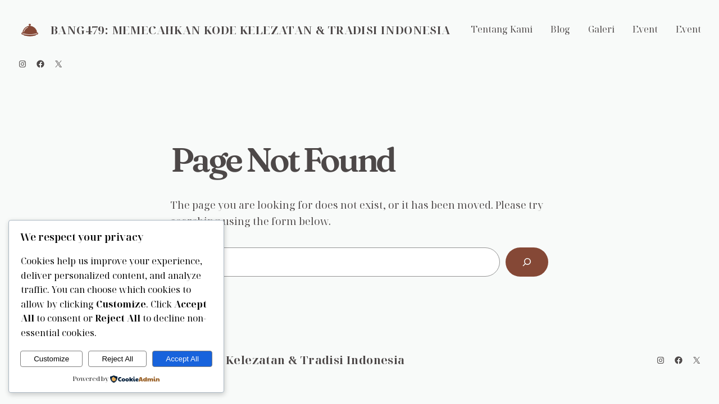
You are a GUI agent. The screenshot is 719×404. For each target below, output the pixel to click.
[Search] (527, 262)
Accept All (182, 359)
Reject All (117, 359)
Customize (51, 359)
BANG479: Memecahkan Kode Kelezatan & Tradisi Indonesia (250, 30)
